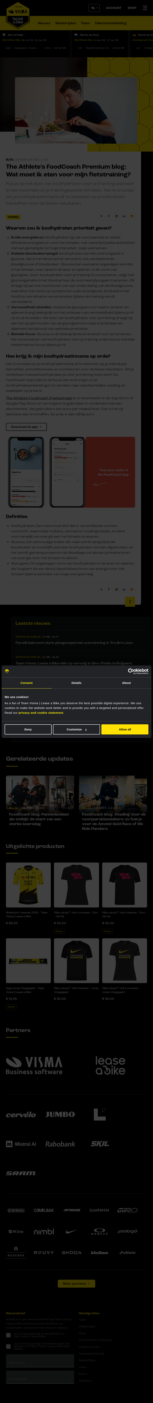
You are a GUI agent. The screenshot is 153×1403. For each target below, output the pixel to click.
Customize (77, 729)
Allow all (125, 729)
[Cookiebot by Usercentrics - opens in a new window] (131, 671)
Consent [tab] (27, 682)
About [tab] (126, 682)
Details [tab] (76, 682)
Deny (28, 729)
